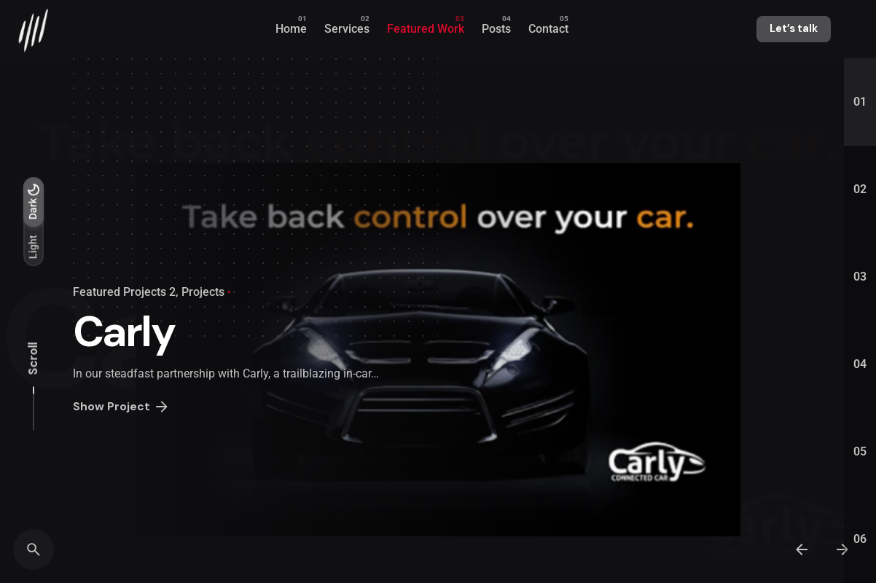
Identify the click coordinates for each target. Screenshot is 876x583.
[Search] (33, 549)
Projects (202, 292)
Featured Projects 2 (124, 292)
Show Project (122, 407)
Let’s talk (794, 28)
